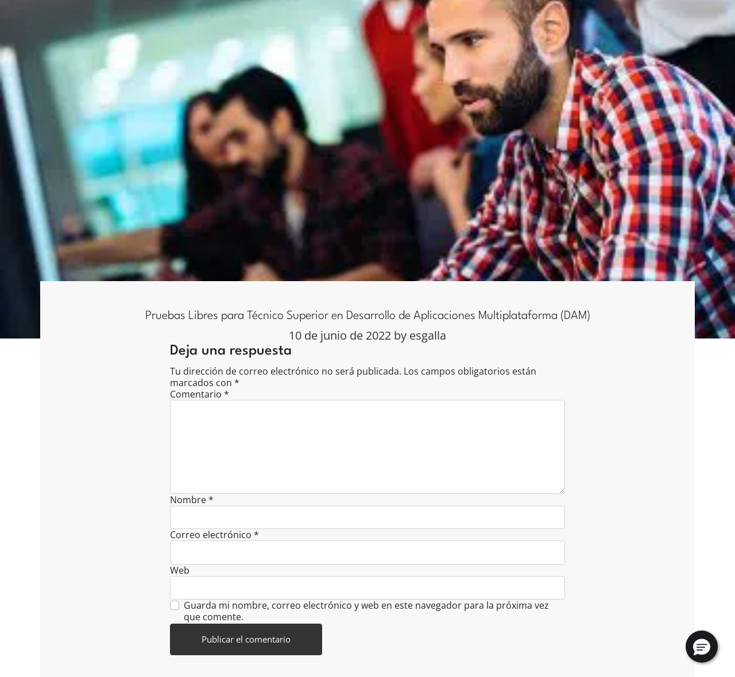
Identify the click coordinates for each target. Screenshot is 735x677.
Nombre (192, 499)
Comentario (199, 394)
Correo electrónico (214, 534)
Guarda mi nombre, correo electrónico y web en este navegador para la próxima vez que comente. (366, 611)
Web (179, 570)
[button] (702, 647)
